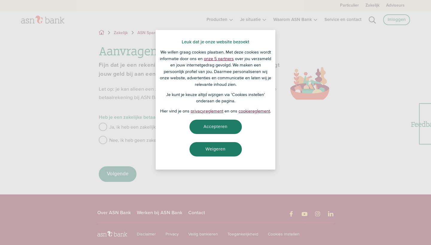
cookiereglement (254, 111)
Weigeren (215, 149)
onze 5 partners (219, 58)
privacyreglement (207, 111)
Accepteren (215, 126)
